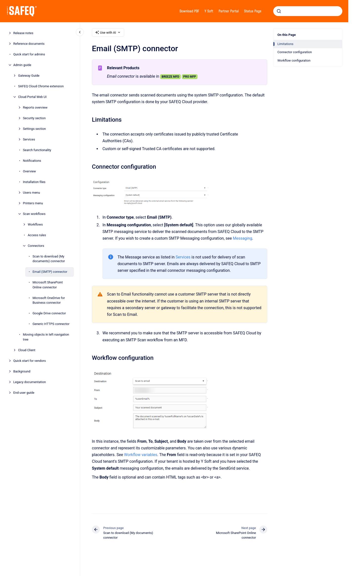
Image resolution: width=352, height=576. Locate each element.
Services (29, 139)
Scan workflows (34, 214)
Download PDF (189, 11)
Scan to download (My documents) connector (49, 258)
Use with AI (108, 32)
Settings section (34, 129)
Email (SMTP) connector (50, 272)
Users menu (31, 192)
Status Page (252, 11)
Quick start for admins (29, 54)
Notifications (32, 160)
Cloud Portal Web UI (32, 97)
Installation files (34, 182)
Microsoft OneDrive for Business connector (49, 300)
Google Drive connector (49, 313)
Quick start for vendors (29, 361)
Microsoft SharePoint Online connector (48, 284)
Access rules (37, 235)
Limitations (285, 44)
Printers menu (33, 203)
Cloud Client (26, 350)
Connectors (36, 246)
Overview (29, 171)
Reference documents (29, 44)
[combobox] (307, 11)
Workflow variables (140, 454)
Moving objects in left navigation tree (46, 337)
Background (21, 371)
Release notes (23, 33)
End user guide (23, 392)
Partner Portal (229, 11)
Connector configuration (294, 52)
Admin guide (22, 65)
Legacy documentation (29, 382)
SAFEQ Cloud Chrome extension (41, 86)
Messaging (242, 238)
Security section (34, 118)
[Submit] (279, 11)
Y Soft (209, 11)
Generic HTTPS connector (51, 324)
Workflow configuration (294, 60)
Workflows (35, 224)
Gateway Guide (29, 75)
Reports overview (35, 107)
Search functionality (37, 150)
